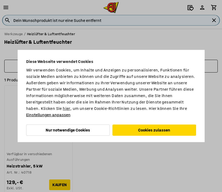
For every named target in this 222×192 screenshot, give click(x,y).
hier (66, 108)
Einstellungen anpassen (48, 114)
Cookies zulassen (154, 130)
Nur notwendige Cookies (68, 130)
